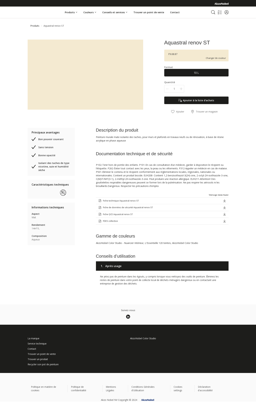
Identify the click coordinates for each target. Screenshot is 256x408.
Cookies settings (178, 388)
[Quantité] (174, 89)
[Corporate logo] (221, 3)
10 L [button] (196, 73)
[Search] (213, 12)
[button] (227, 12)
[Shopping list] (220, 12)
